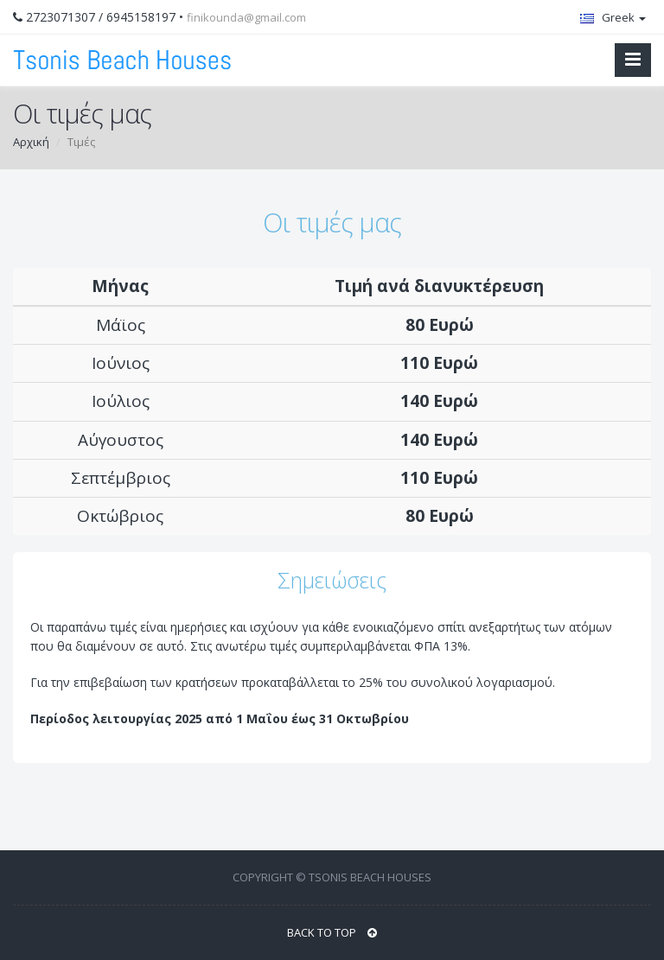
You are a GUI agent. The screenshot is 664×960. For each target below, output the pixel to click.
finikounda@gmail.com (246, 17)
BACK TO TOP (332, 932)
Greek (613, 17)
